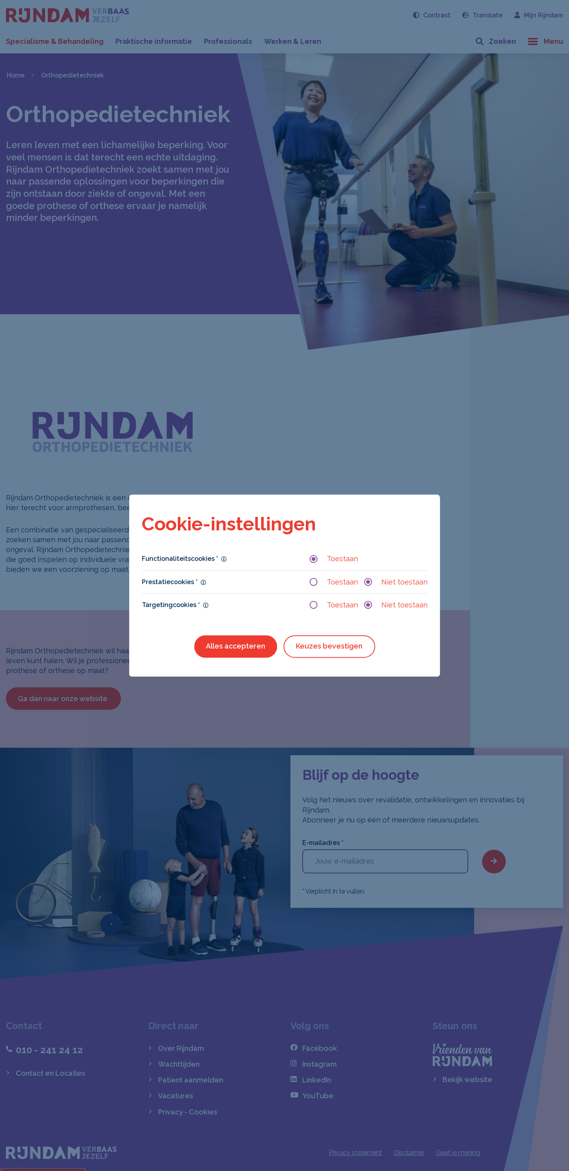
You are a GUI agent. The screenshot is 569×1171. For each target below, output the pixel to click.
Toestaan (334, 559)
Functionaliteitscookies (180, 559)
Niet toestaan (396, 582)
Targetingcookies (171, 605)
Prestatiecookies (170, 582)
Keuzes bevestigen (329, 646)
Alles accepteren (235, 646)
